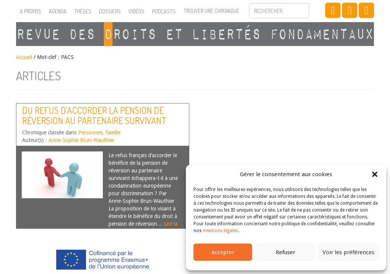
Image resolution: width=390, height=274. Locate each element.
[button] (375, 174)
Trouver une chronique (211, 11)
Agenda (58, 11)
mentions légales (220, 230)
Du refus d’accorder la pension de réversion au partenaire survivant (94, 115)
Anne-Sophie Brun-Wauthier (81, 140)
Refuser (285, 252)
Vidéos (136, 11)
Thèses (82, 11)
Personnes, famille (99, 132)
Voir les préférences (348, 252)
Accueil (24, 57)
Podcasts (164, 11)
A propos (30, 11)
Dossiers (110, 11)
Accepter (222, 252)
